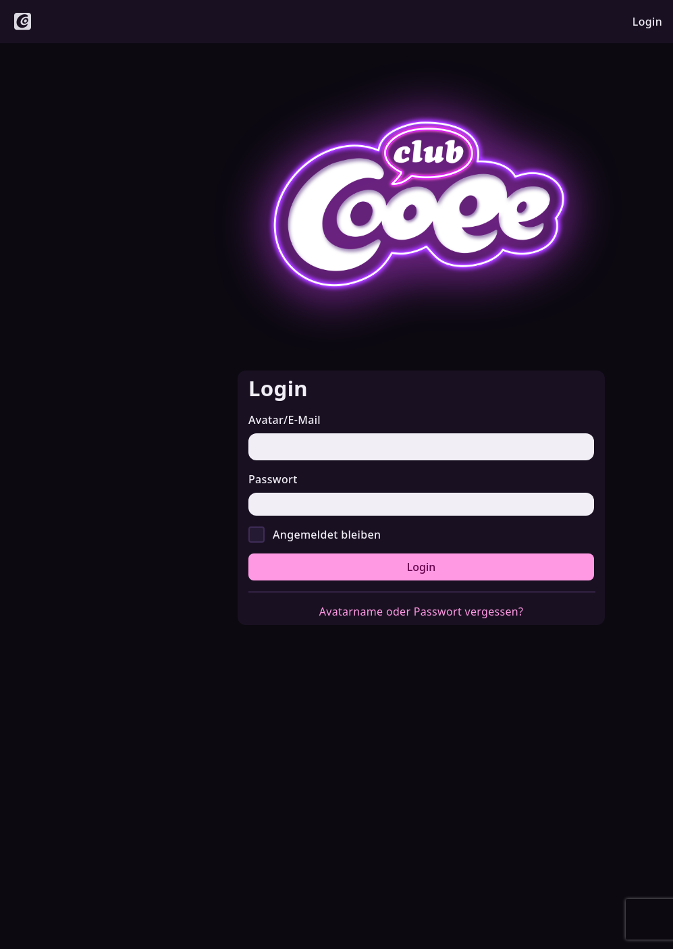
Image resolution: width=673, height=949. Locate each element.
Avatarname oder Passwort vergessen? (421, 611)
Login (421, 567)
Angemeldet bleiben (327, 534)
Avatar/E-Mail (284, 419)
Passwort (273, 479)
